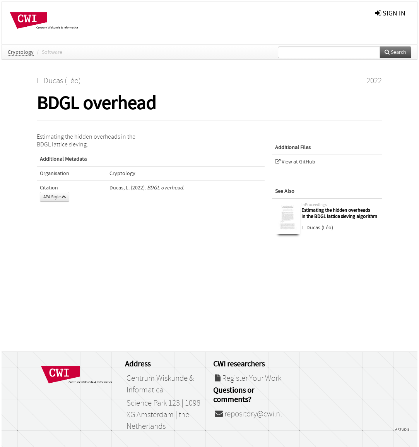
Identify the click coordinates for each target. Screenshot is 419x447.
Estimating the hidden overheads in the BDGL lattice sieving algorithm (339, 214)
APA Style (54, 196)
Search (395, 52)
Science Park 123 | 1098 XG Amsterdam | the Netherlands (163, 415)
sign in (390, 13)
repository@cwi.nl (248, 414)
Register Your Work (248, 378)
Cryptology (21, 52)
